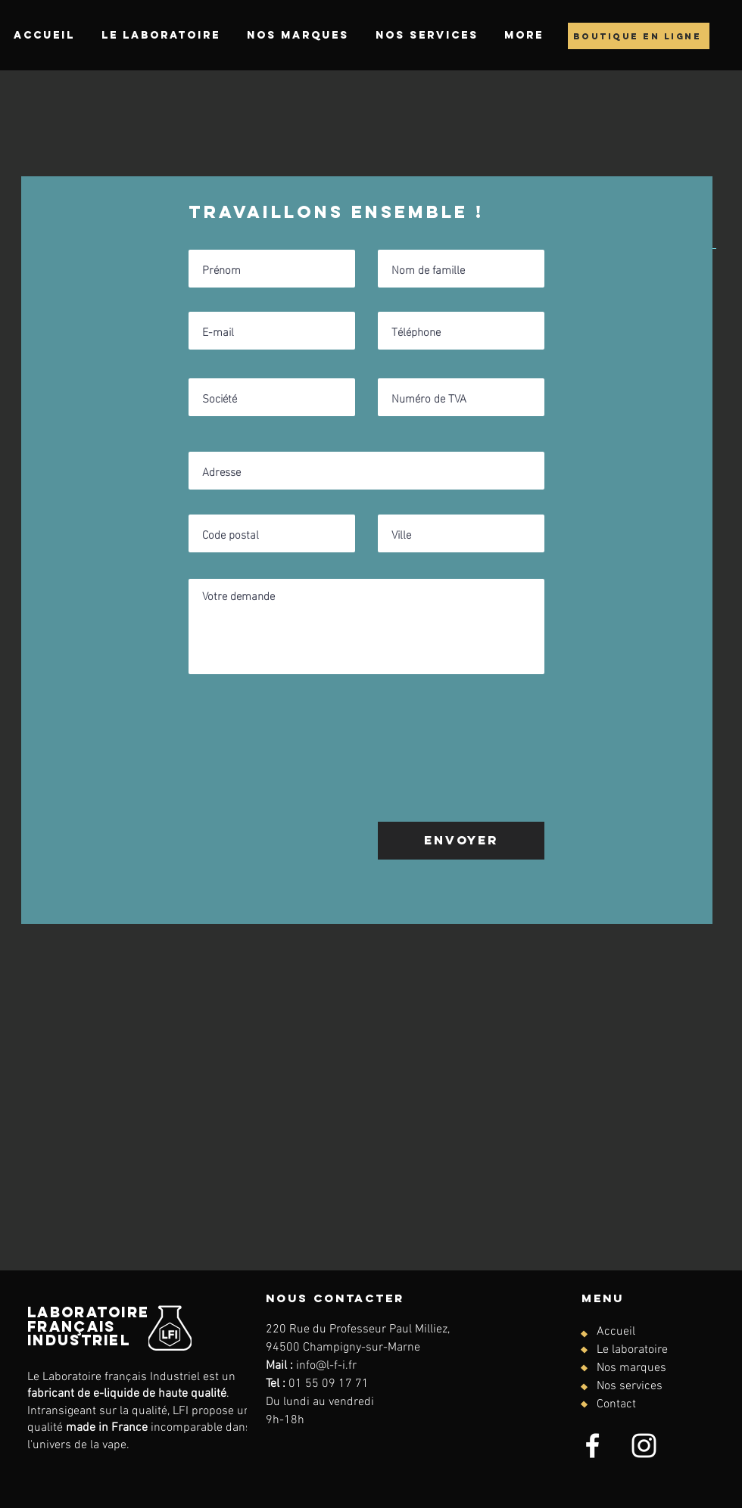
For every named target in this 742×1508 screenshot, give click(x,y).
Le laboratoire (632, 1349)
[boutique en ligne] (638, 36)
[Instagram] (644, 1445)
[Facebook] (592, 1445)
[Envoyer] (461, 841)
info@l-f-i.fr (326, 1365)
